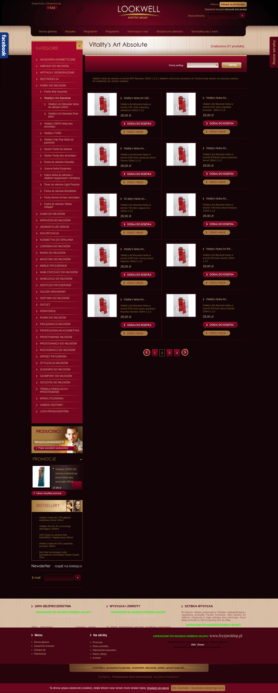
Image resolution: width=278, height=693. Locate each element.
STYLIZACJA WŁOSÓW (54, 363)
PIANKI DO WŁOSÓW (53, 317)
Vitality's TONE (52, 133)
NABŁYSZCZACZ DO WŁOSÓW (59, 272)
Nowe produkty (100, 646)
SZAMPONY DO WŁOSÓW (56, 376)
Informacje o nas (137, 31)
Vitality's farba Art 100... (137, 98)
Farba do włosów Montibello (60, 191)
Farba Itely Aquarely (55, 91)
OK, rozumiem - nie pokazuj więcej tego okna (198, 688)
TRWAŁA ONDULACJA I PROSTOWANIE (54, 390)
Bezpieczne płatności (170, 31)
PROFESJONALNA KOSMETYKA (59, 330)
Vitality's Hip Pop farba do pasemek (59, 141)
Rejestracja (40, 653)
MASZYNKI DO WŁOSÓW (55, 259)
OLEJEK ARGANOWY (53, 291)
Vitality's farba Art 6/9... (219, 248)
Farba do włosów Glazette (59, 162)
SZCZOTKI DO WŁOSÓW (55, 382)
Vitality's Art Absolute (57, 98)
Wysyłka (70, 31)
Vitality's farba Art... (217, 97)
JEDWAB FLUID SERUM (54, 226)
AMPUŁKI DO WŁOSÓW (54, 66)
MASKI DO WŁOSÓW (53, 252)
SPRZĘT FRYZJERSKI (53, 356)
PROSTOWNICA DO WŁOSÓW (58, 343)
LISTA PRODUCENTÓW (54, 411)
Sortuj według (176, 65)
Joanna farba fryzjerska (57, 168)
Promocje (98, 642)
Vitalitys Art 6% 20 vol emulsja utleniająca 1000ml (55, 527)
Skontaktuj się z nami (204, 31)
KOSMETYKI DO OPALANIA (56, 239)
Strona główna (48, 31)
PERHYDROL (48, 311)
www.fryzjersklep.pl (63, 615)
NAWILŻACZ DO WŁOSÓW (56, 278)
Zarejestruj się (53, 3)
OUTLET (45, 304)
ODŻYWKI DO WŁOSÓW (55, 298)
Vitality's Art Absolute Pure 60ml (63, 115)
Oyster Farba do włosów (58, 149)
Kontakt (97, 657)
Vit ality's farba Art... (135, 198)
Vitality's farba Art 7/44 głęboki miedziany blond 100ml (55, 518)
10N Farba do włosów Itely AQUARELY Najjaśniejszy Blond (56, 536)
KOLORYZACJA (49, 233)
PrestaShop (171, 676)
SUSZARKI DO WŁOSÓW (55, 369)
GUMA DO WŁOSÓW (52, 213)
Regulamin (90, 31)
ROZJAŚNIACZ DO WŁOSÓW (57, 350)
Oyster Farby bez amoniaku (60, 155)
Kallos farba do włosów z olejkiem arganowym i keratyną (62, 177)
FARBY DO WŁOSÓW (53, 85)
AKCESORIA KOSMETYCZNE (57, 59)
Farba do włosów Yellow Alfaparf (58, 205)
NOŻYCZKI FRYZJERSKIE (55, 285)
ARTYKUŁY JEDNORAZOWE (57, 72)
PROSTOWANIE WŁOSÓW (56, 337)
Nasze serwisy (274, 52)
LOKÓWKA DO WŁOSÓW (55, 246)
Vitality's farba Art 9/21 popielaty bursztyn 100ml (56, 544)
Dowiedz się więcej (158, 688)
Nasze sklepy (100, 654)
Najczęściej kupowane (104, 650)
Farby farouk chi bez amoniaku (62, 197)
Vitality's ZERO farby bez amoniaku (58, 125)
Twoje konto (37, 3)
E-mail (36, 577)
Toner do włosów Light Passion (62, 184)
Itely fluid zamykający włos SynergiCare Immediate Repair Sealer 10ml (59, 555)
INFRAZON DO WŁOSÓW (55, 220)
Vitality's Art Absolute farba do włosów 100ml (63, 106)
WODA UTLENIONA (52, 398)
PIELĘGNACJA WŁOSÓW (55, 324)
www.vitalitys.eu (64, 627)
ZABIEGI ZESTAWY (51, 404)
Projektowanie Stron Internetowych (132, 676)
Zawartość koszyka (44, 646)
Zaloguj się (40, 649)
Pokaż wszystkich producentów (53, 448)
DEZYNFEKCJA (49, 79)
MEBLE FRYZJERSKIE (53, 265)
